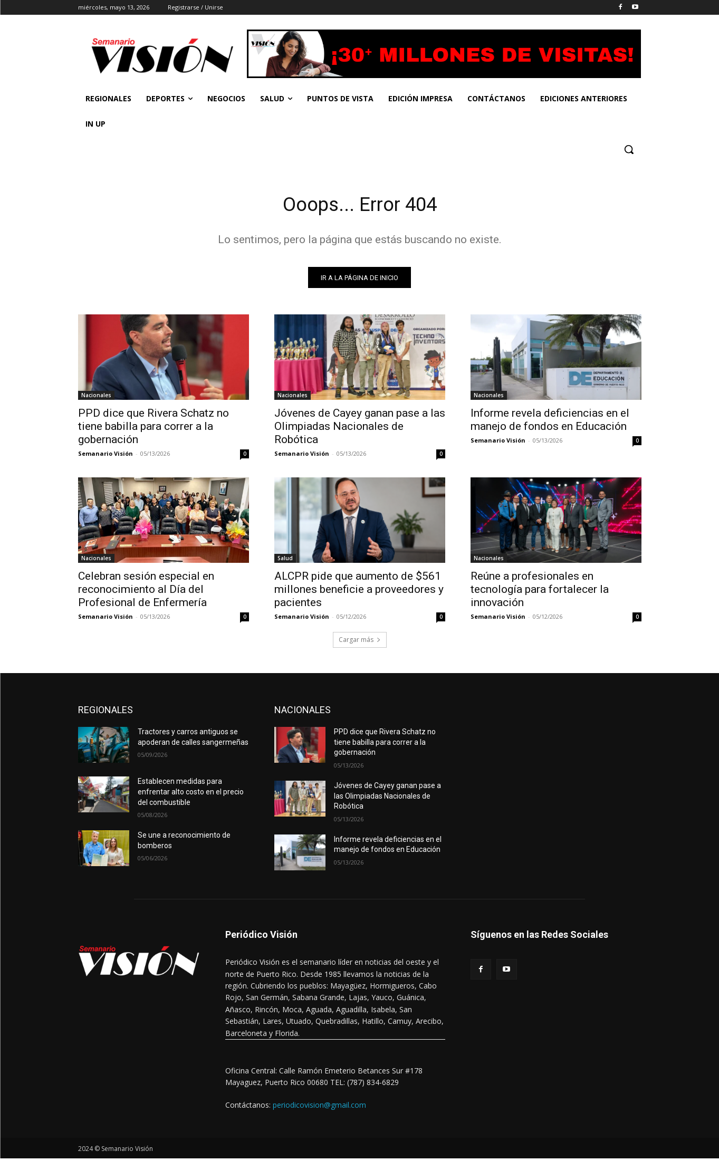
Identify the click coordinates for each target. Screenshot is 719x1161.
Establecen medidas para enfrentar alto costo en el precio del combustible (191, 794)
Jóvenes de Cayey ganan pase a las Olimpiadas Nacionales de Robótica (359, 428)
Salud (285, 560)
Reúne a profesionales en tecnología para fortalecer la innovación (540, 591)
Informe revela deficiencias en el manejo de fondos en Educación (550, 422)
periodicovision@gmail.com (319, 1107)
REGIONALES (105, 712)
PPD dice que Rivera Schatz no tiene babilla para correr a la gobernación (153, 428)
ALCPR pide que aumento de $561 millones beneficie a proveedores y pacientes (359, 591)
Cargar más (360, 642)
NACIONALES (302, 712)
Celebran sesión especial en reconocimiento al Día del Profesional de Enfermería (146, 591)
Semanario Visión (105, 456)
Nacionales (96, 397)
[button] (628, 149)
